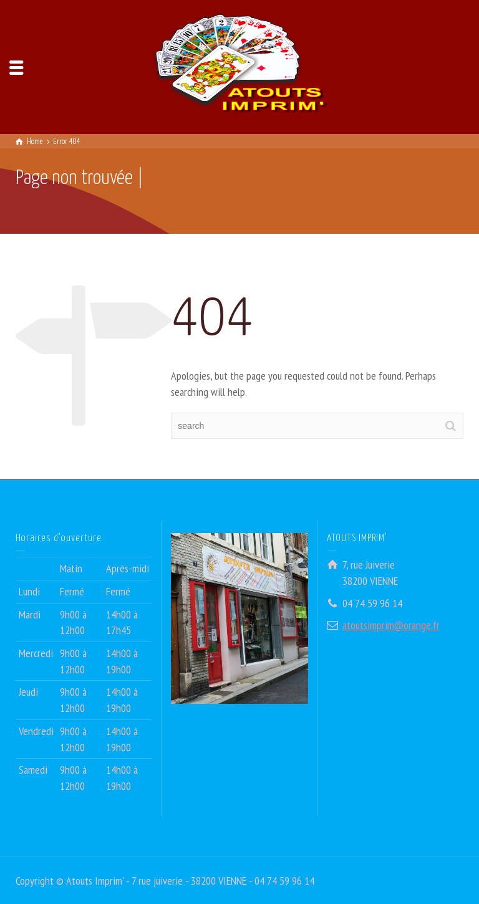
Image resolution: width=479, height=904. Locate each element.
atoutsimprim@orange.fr (391, 625)
